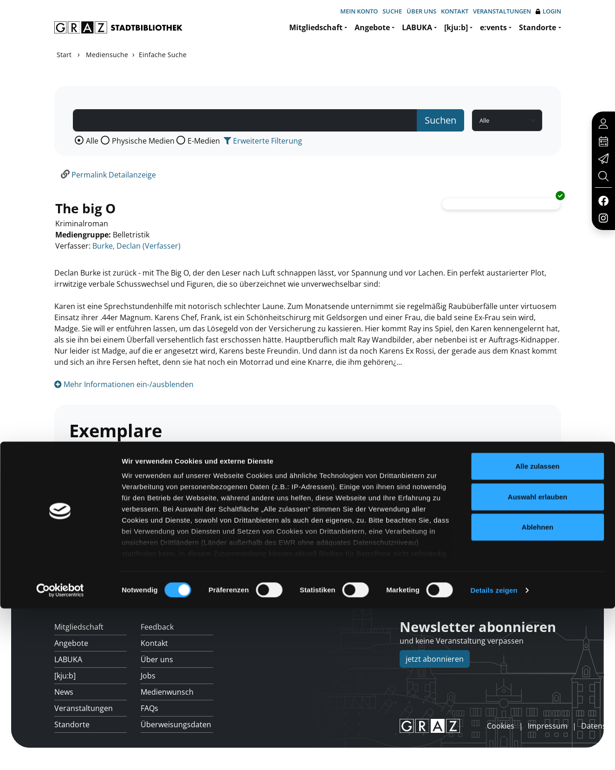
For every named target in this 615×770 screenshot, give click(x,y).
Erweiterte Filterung (263, 141)
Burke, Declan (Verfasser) (136, 246)
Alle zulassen (537, 628)
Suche (392, 11)
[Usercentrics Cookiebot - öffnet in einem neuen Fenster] (60, 752)
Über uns (421, 11)
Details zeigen (493, 752)
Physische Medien (143, 141)
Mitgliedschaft (316, 27)
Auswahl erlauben (537, 658)
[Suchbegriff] (245, 120)
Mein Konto (359, 11)
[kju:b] (456, 27)
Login (548, 11)
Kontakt (454, 11)
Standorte (537, 27)
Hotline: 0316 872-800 (495, 587)
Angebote (372, 27)
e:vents (493, 27)
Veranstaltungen (502, 11)
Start (64, 54)
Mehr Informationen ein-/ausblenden (124, 384)
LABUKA (417, 27)
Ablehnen (537, 689)
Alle (92, 141)
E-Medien (204, 141)
